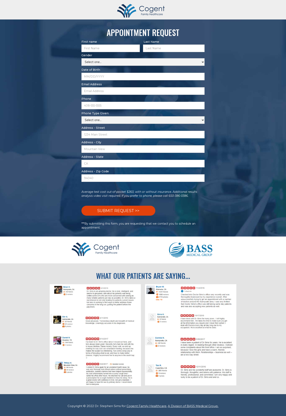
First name (89, 42)
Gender (86, 55)
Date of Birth (90, 70)
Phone (86, 99)
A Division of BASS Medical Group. (193, 406)
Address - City (91, 142)
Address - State (92, 157)
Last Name (151, 42)
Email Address (91, 84)
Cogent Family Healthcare (146, 406)
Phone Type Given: (95, 113)
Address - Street (93, 128)
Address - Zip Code (95, 171)
